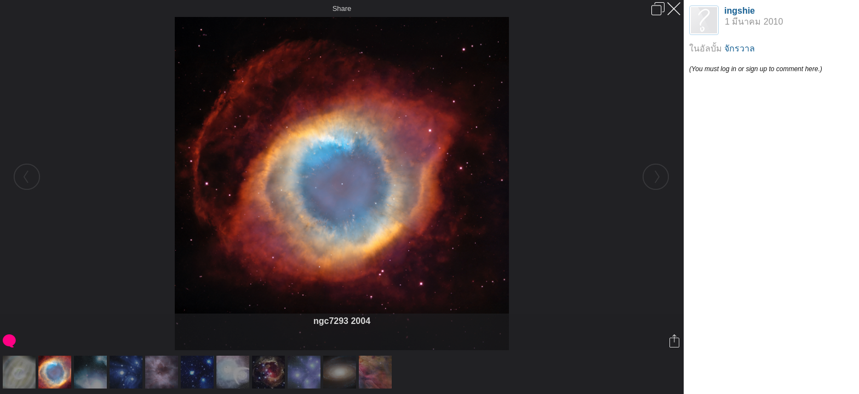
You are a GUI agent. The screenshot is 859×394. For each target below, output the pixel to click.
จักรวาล (739, 48)
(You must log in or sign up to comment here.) (755, 69)
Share (342, 8)
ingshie (739, 10)
